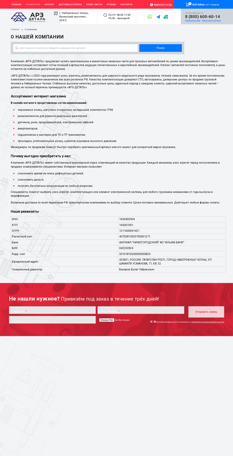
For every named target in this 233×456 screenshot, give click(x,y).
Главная (15, 29)
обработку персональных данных (207, 322)
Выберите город (163, 5)
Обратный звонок (211, 20)
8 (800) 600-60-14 (202, 16)
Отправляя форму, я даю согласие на (188, 322)
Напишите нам (192, 20)
